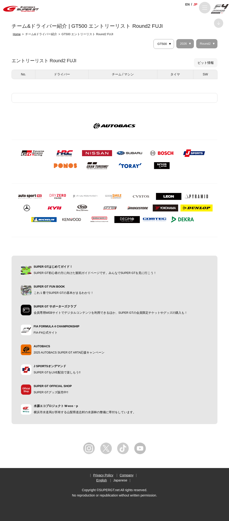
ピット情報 (206, 63)
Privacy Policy (103, 475)
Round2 (205, 43)
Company (127, 475)
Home (17, 34)
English (101, 480)
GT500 (162, 44)
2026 (183, 43)
